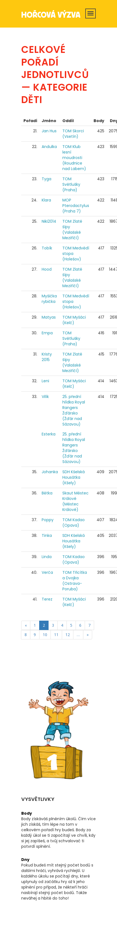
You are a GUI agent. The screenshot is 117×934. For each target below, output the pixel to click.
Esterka (48, 434)
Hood (47, 269)
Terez (47, 599)
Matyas (49, 317)
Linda (47, 556)
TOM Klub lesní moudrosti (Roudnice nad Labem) (74, 157)
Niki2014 (49, 221)
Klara (46, 200)
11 (56, 634)
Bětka (47, 493)
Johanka (50, 472)
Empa (47, 333)
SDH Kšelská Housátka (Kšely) (73, 477)
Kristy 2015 (47, 356)
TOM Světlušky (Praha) (71, 184)
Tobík (47, 248)
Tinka (47, 535)
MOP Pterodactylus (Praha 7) (75, 205)
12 (67, 634)
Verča (47, 572)
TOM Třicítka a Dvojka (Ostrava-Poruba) (74, 581)
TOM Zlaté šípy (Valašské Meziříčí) (72, 230)
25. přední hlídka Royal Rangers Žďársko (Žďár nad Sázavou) (73, 410)
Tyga (46, 179)
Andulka (49, 146)
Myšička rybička (49, 298)
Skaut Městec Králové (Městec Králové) (75, 501)
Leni (45, 381)
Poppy (48, 520)
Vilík (45, 396)
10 (45, 634)
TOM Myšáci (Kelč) (74, 319)
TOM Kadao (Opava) (73, 522)
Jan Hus (49, 131)
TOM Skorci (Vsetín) (73, 133)
